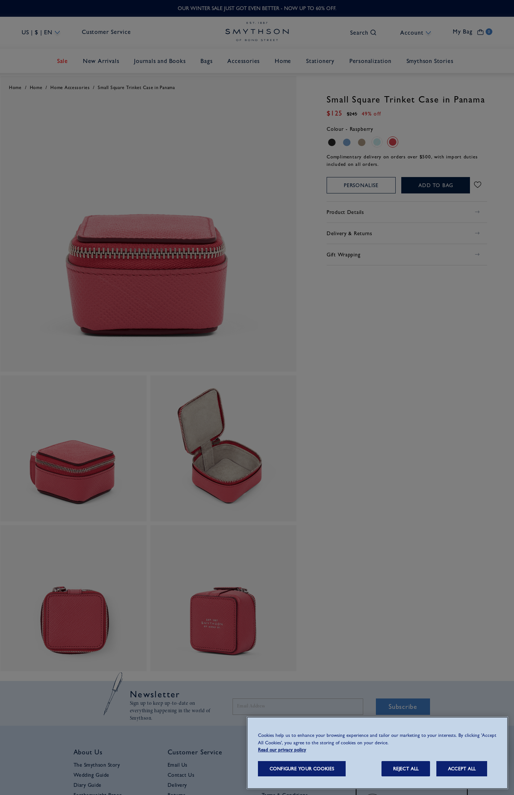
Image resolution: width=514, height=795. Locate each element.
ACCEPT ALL (462, 769)
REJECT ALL (405, 769)
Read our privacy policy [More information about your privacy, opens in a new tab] (282, 750)
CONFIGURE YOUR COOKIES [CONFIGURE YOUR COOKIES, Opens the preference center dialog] (302, 769)
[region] (377, 753)
